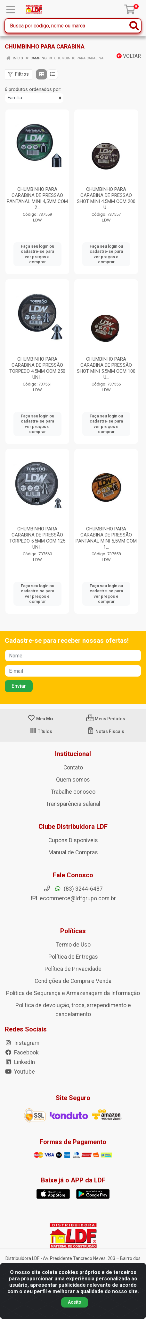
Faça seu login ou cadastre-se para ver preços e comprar (37, 254)
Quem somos (73, 779)
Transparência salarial (73, 804)
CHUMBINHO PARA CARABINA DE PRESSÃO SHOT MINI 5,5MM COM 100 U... (106, 368)
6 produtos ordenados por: (33, 89)
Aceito (74, 1302)
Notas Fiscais (105, 731)
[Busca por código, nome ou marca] (66, 26)
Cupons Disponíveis (73, 840)
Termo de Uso (73, 944)
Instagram (22, 1043)
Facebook (22, 1052)
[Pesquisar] (134, 26)
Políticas (73, 931)
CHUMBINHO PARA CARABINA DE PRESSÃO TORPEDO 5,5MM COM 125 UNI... (37, 538)
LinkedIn (20, 1062)
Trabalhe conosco (73, 792)
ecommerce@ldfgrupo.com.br (73, 898)
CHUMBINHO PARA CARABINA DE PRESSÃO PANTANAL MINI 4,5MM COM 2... (37, 198)
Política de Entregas (73, 957)
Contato (73, 767)
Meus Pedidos (105, 718)
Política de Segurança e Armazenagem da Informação (73, 993)
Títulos (40, 731)
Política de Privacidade (73, 969)
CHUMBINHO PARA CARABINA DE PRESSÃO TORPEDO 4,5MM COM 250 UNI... (37, 368)
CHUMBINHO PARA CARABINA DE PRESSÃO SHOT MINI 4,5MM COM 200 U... (106, 198)
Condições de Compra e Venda (73, 981)
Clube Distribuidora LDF (73, 826)
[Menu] (10, 9)
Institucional (73, 754)
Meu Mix (40, 718)
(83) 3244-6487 (73, 889)
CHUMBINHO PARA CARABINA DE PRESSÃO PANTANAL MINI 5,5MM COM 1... (106, 538)
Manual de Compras (73, 852)
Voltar (129, 56)
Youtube (20, 1071)
